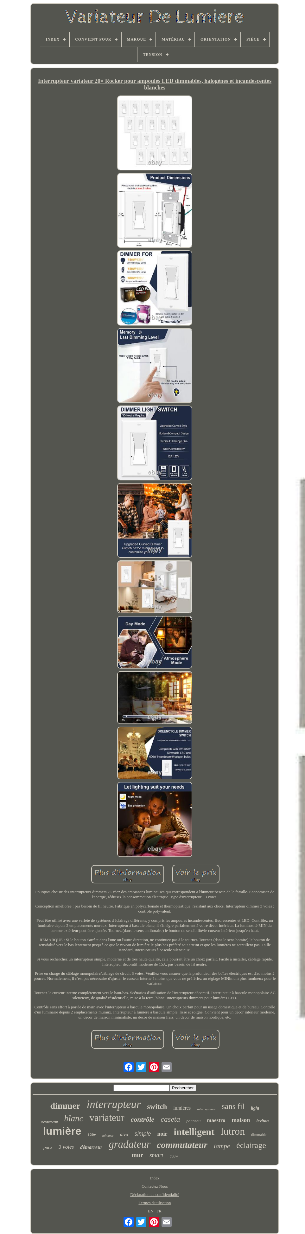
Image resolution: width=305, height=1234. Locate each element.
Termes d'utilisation (154, 1202)
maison (241, 1120)
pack (47, 1147)
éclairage (251, 1145)
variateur (106, 1117)
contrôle (143, 1119)
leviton (263, 1121)
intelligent (194, 1131)
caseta (170, 1119)
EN (150, 1211)
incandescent (49, 1122)
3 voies (66, 1147)
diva (124, 1134)
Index (155, 1178)
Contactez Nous (155, 1186)
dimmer (65, 1106)
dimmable (258, 1134)
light (255, 1108)
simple (143, 1134)
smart (156, 1155)
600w (173, 1156)
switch (157, 1107)
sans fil (233, 1106)
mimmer (108, 1135)
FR (159, 1211)
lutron (233, 1131)
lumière (62, 1131)
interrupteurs (206, 1109)
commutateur (182, 1145)
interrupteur (113, 1104)
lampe (222, 1146)
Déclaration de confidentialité (154, 1194)
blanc (73, 1118)
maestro (216, 1120)
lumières (182, 1108)
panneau (193, 1121)
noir (162, 1134)
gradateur (129, 1144)
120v (92, 1134)
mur (137, 1155)
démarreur (91, 1147)
